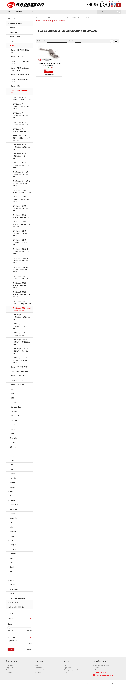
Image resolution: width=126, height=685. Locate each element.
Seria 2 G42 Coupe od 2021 (19, 80)
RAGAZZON (14, 641)
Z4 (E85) (14, 425)
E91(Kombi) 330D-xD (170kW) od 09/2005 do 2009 (21, 251)
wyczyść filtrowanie (27, 649)
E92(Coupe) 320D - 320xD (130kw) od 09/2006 (20, 285)
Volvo (12, 594)
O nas (66, 665)
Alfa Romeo (14, 32)
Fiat (11, 465)
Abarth (12, 28)
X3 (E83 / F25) (16, 407)
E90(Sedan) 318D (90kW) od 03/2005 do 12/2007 (21, 106)
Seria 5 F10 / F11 (17, 380)
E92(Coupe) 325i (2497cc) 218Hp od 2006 (22, 302)
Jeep (11, 491)
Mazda (12, 514)
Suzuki (12, 580)
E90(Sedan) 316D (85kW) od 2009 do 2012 (22, 98)
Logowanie (9, 668)
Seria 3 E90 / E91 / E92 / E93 (20, 91)
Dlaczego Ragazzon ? (71, 670)
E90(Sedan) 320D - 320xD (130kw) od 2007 (21, 130)
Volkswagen (14, 589)
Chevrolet (13, 438)
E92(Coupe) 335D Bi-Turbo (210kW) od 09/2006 (20, 360)
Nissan (12, 536)
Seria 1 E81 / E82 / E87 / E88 (20, 51)
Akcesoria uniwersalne (18, 598)
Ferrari (12, 460)
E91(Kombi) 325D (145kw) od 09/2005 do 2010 (21, 233)
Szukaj (11, 649)
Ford (11, 469)
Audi (11, 41)
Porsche (13, 549)
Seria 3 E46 (15, 86)
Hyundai (13, 478)
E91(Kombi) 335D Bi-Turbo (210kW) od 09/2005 (20, 269)
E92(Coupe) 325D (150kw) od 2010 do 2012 (20, 326)
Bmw (12, 45)
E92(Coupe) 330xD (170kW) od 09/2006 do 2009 (21, 342)
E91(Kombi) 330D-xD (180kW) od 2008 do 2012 (20, 260)
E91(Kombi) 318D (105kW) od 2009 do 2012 (20, 208)
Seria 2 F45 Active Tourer (20, 75)
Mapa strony (39, 668)
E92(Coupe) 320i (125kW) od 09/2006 (20, 277)
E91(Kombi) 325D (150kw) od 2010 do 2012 (20, 242)
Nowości (35, 12)
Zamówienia (10, 670)
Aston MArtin (15, 37)
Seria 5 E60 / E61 (17, 376)
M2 (12, 389)
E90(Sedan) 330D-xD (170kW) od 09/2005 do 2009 (21, 165)
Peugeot (13, 545)
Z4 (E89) (14, 429)
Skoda (12, 567)
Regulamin (38, 672)
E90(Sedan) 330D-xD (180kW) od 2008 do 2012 (20, 174)
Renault (13, 554)
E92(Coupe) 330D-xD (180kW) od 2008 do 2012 (21, 351)
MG (11, 522)
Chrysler (13, 442)
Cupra (12, 451)
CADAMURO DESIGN (16, 607)
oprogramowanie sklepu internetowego (95, 683)
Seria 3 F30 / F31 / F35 (19, 367)
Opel (11, 540)
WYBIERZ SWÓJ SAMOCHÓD (18, 12)
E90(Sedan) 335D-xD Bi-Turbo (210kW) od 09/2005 (22, 183)
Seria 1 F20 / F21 (17, 57)
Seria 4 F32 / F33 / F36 (19, 371)
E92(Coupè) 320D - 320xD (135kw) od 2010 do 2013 (21, 294)
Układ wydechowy (15, 23)
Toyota (12, 585)
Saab (12, 558)
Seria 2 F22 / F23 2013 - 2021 (20, 62)
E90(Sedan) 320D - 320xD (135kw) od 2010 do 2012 (21, 137)
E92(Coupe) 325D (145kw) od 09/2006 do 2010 (21, 317)
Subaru (12, 576)
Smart (12, 571)
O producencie (68, 668)
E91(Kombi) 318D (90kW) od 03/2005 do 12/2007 (21, 199)
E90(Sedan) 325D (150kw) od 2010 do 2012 (20, 156)
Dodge (12, 456)
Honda (12, 474)
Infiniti (12, 482)
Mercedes (13, 518)
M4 (12, 398)
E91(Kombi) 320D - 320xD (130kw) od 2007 (21, 216)
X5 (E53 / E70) (16, 416)
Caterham (13, 433)
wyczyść (30, 643)
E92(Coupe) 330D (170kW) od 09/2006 (20, 334)
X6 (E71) (14, 420)
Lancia (12, 500)
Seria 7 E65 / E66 (17, 385)
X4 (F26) (14, 411)
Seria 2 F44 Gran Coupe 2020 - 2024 (20, 69)
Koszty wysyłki (40, 670)
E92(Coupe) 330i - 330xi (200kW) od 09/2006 (22, 309)
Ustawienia (9, 672)
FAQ (65, 672)
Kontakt (37, 665)
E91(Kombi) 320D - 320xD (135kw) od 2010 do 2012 (21, 224)
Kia (11, 496)
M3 (12, 394)
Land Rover (14, 505)
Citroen (13, 447)
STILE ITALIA (13, 602)
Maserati (13, 509)
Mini (11, 527)
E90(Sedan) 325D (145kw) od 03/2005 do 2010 (21, 147)
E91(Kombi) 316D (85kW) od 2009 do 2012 (22, 191)
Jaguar (12, 487)
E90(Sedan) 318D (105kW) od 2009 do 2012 (20, 115)
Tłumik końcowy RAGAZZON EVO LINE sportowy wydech (49, 64)
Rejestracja (10, 665)
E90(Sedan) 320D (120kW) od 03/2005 (20, 123)
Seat (11, 562)
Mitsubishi (14, 531)
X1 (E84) (14, 402)
